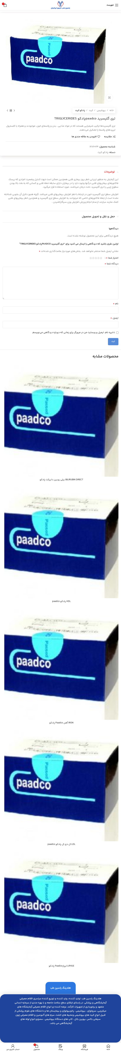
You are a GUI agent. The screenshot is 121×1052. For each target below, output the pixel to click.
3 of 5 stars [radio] (96, 258)
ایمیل (114, 318)
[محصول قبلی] (14, 110)
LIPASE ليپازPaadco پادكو (61, 966)
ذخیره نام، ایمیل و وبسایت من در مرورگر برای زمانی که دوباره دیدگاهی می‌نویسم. (73, 332)
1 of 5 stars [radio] (101, 258)
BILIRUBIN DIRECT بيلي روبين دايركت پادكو (61, 480)
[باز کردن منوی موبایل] (112, 5)
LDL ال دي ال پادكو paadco (61, 844)
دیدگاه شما (111, 264)
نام (115, 304)
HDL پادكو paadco (61, 601)
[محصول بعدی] (7, 110)
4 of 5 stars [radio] (93, 258)
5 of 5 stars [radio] (90, 258)
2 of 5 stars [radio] (98, 258)
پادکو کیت (80, 110)
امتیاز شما (112, 258)
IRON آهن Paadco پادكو (61, 723)
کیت (90, 110)
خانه (111, 110)
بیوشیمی (101, 110)
